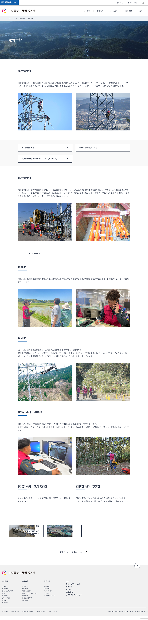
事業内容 (100, 11)
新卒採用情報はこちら (10, 3)
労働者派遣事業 (27, 602)
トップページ (13, 18)
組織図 (4, 604)
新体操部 (69, 590)
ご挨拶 (4, 590)
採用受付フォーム (49, 599)
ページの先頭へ (137, 569)
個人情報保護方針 (31, 615)
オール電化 (114, 11)
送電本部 (25, 590)
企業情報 (5, 599)
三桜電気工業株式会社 (19, 10)
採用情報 (128, 11)
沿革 (3, 597)
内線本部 (25, 592)
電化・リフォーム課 (72, 587)
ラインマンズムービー (73, 598)
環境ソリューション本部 (30, 597)
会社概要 (86, 11)
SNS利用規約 (46, 615)
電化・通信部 (26, 595)
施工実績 (25, 604)
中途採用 (47, 592)
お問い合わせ (133, 2)
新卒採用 (47, 590)
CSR (140, 11)
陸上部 (68, 593)
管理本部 (25, 599)
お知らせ (121, 2)
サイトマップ (58, 615)
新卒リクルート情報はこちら (71, 554)
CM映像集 (69, 595)
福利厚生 (47, 597)
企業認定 (5, 606)
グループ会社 (6, 602)
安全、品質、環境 (7, 595)
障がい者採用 (48, 595)
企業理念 (5, 592)
